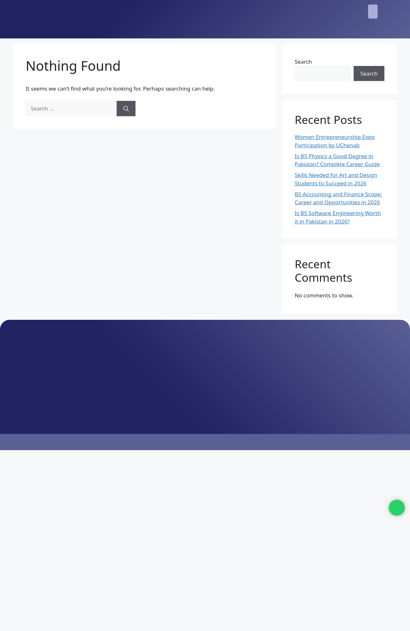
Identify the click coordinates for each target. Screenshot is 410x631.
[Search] (126, 108)
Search (303, 61)
